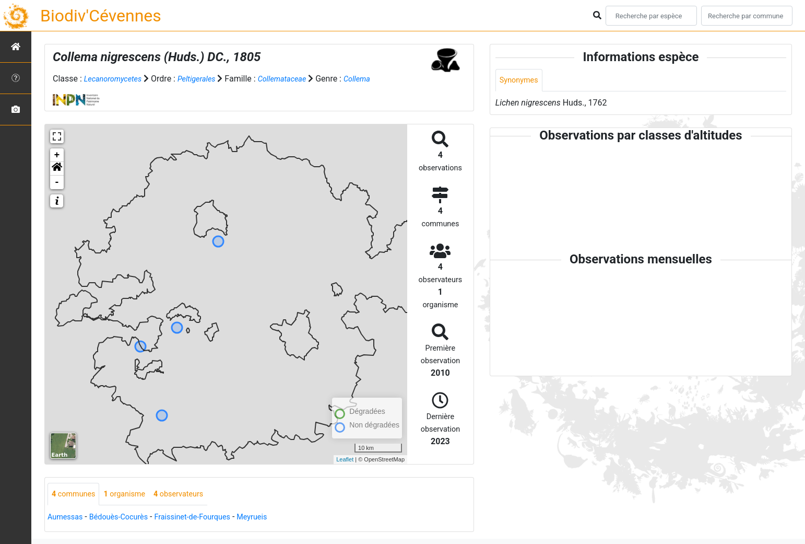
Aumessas (67, 518)
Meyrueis (273, 518)
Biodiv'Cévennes (100, 16)
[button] (57, 169)
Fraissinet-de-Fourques (207, 518)
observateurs (191, 495)
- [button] (57, 182)
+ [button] (57, 155)
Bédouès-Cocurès (126, 518)
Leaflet (344, 459)
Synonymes (521, 81)
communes (76, 495)
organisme (132, 495)
